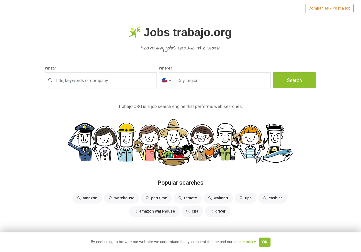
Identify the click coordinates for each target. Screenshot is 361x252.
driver (218, 211)
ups (246, 198)
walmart (218, 198)
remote (188, 198)
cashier (272, 198)
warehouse (121, 198)
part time (156, 198)
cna (192, 211)
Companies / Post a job (329, 8)
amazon (87, 198)
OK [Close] (264, 242)
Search (294, 80)
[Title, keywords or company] (101, 80)
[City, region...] (222, 80)
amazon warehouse (154, 211)
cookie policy (244, 242)
